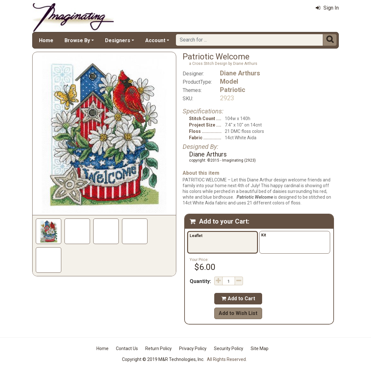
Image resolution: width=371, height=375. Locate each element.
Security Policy (228, 348)
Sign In (327, 8)
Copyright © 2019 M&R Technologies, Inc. (163, 359)
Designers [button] (117, 40)
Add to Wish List (238, 313)
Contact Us (127, 348)
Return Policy (158, 348)
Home (46, 40)
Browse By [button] (77, 40)
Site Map (260, 348)
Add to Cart (238, 298)
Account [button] (155, 40)
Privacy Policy (193, 348)
